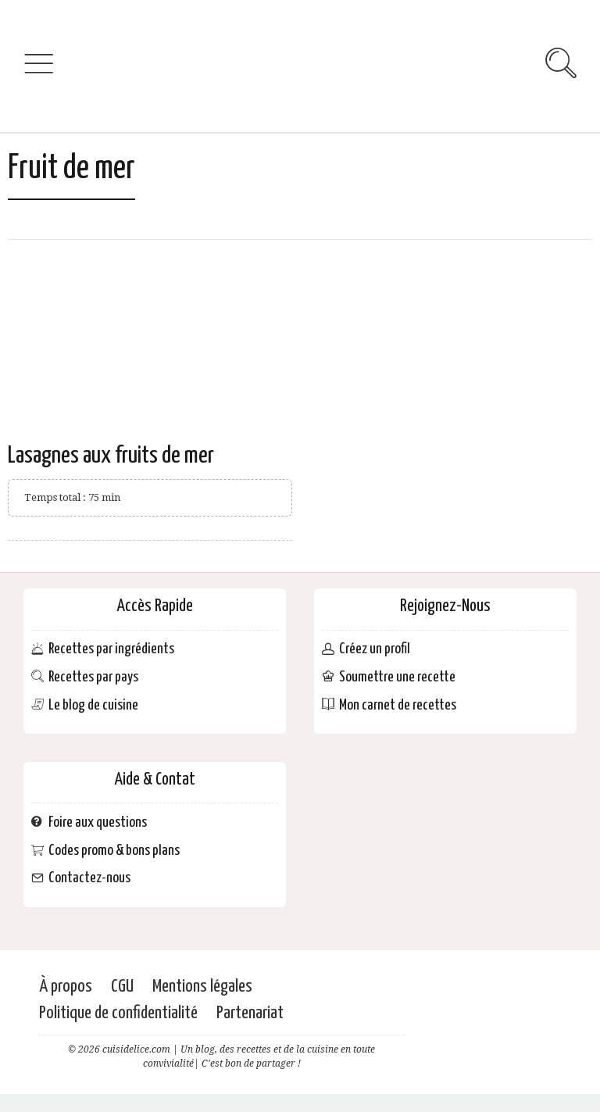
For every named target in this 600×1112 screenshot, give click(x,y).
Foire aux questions (97, 822)
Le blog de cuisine (93, 705)
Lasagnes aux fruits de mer (111, 455)
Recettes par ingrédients (111, 649)
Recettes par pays (93, 677)
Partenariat (250, 1013)
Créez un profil (374, 649)
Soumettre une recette (397, 677)
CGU (122, 987)
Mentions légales (202, 987)
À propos (65, 987)
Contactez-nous (89, 878)
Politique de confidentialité (118, 1013)
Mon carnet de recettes (397, 705)
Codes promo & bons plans (114, 850)
